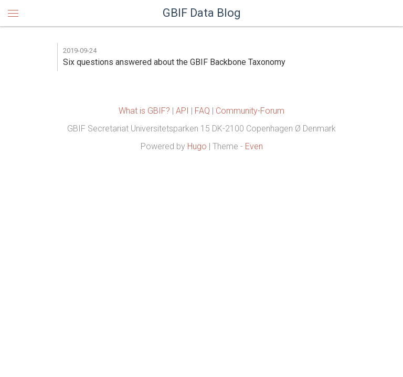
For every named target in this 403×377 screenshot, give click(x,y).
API (182, 111)
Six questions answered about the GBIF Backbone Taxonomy (174, 62)
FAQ (202, 111)
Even (254, 146)
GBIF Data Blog (202, 12)
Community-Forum (250, 111)
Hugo (197, 146)
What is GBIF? (144, 111)
